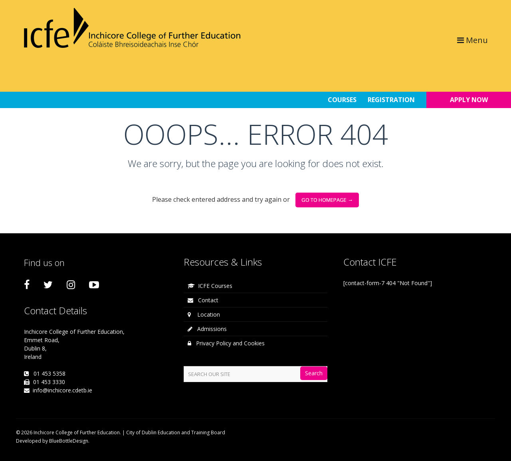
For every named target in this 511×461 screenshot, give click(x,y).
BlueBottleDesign (68, 440)
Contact (203, 300)
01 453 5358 (49, 373)
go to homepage (327, 199)
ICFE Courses (210, 286)
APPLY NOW (469, 99)
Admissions (207, 329)
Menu (472, 40)
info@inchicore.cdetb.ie (62, 390)
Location (204, 314)
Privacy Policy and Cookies (226, 343)
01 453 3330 (49, 382)
